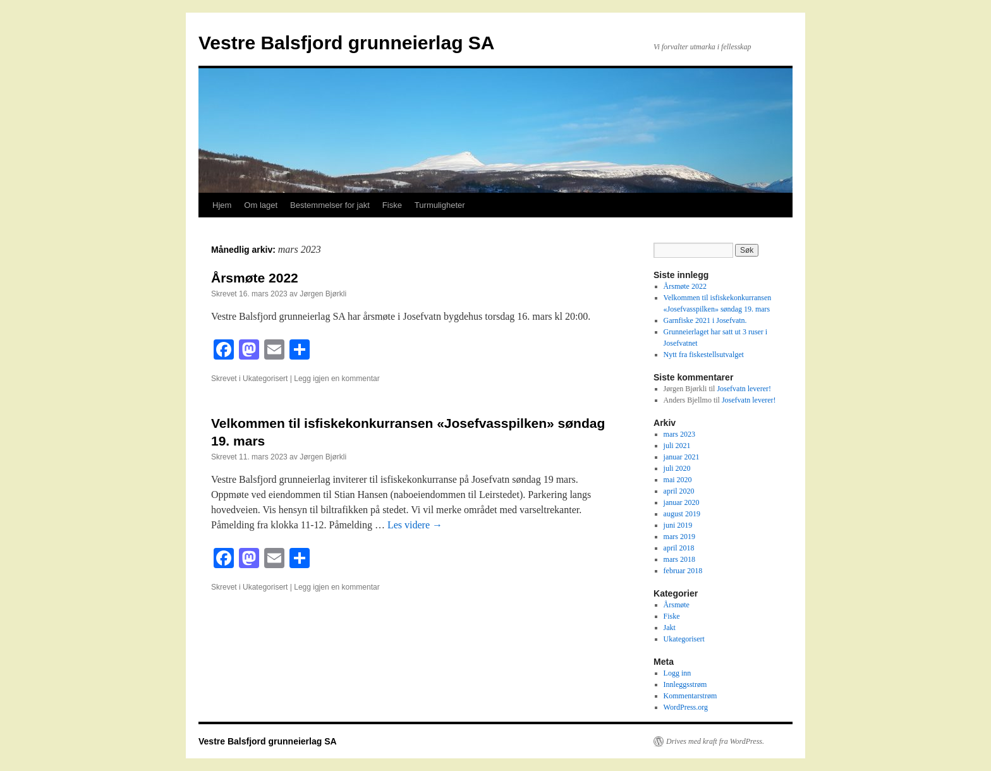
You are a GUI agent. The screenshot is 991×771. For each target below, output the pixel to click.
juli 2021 (677, 445)
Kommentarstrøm (690, 695)
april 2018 (679, 547)
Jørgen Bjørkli (323, 293)
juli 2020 (677, 468)
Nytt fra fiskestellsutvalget (704, 354)
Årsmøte (677, 604)
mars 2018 (679, 559)
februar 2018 (683, 570)
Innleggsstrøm (685, 684)
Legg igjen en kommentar (336, 378)
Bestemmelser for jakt (330, 205)
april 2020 (679, 491)
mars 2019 (679, 536)
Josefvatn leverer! (744, 388)
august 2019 (682, 513)
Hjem (221, 205)
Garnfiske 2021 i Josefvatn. (705, 320)
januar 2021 (682, 456)
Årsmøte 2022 (254, 277)
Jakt (670, 627)
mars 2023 (679, 434)
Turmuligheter (440, 205)
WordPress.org (686, 707)
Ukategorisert (265, 378)
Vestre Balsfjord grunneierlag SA (346, 42)
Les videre (414, 524)
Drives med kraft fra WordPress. (715, 741)
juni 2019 (678, 525)
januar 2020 (682, 502)
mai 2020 (678, 479)
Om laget (260, 205)
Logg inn (677, 673)
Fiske (392, 205)
